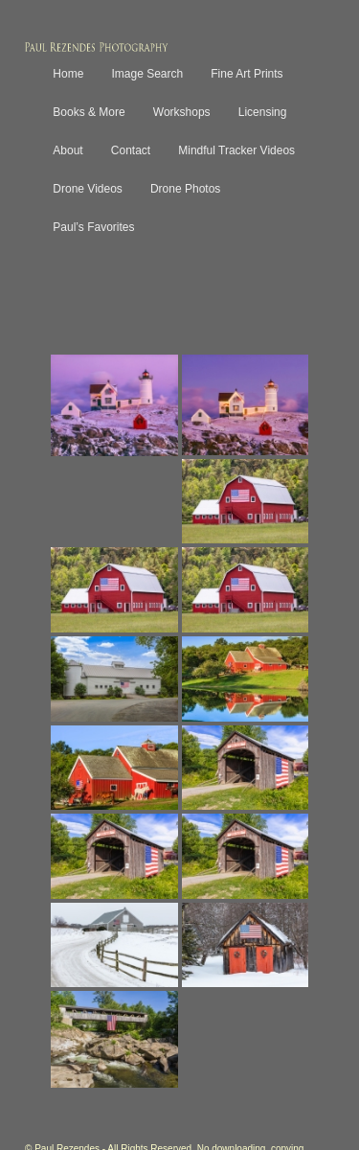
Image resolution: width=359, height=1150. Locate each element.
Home (68, 73)
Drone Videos (88, 189)
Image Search (147, 73)
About (67, 150)
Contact (130, 150)
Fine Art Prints (246, 73)
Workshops (182, 112)
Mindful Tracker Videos (236, 150)
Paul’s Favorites (93, 227)
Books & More (88, 112)
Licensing (262, 112)
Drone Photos (185, 189)
